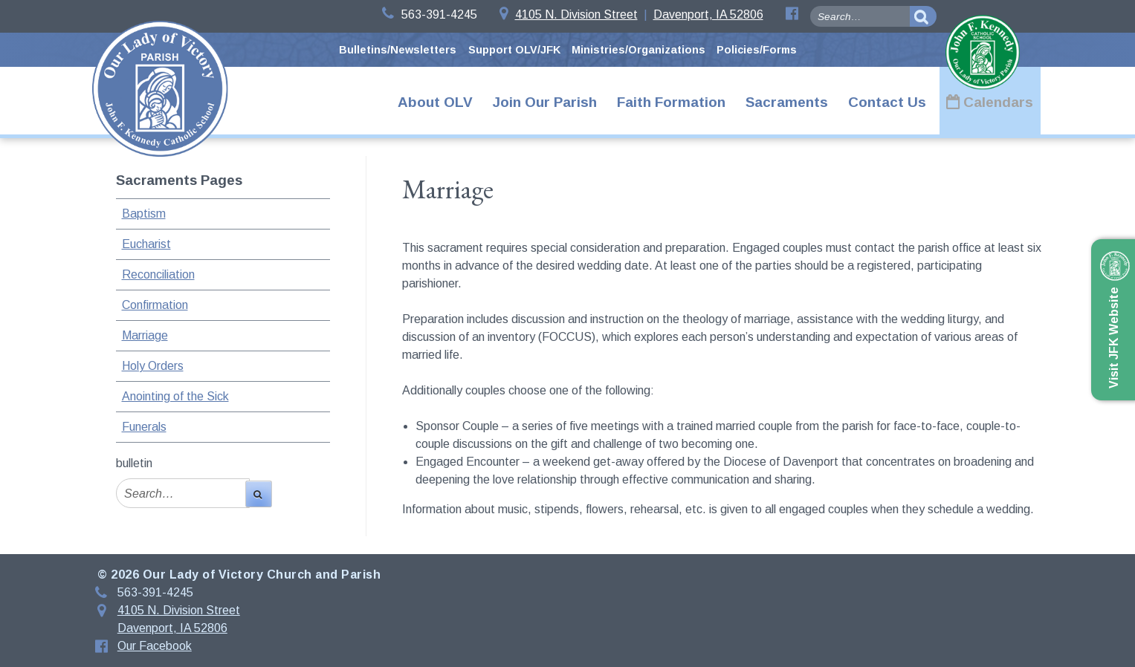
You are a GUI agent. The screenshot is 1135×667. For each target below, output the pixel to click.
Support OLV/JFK (514, 50)
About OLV (435, 102)
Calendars (998, 102)
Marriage (145, 335)
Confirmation (155, 305)
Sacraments (787, 102)
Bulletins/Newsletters (397, 50)
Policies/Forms (757, 50)
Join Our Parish (545, 102)
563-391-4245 (429, 14)
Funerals (144, 426)
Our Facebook (154, 646)
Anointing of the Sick (175, 396)
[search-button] (923, 16)
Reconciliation (158, 274)
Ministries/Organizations (638, 50)
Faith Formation (671, 102)
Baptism (144, 213)
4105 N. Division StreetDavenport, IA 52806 (631, 14)
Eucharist (146, 244)
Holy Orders (153, 365)
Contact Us (887, 102)
